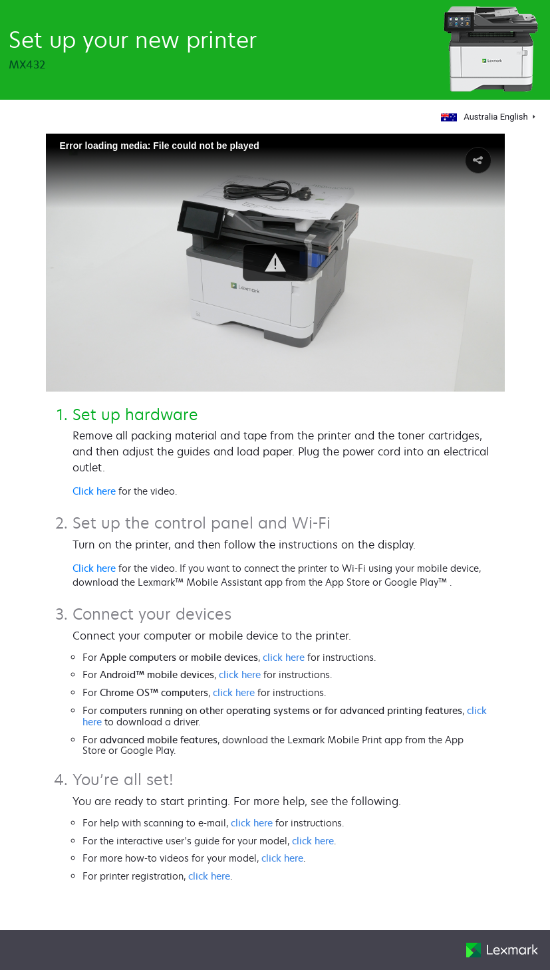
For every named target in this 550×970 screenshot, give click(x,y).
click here (284, 657)
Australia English (485, 117)
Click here (94, 491)
